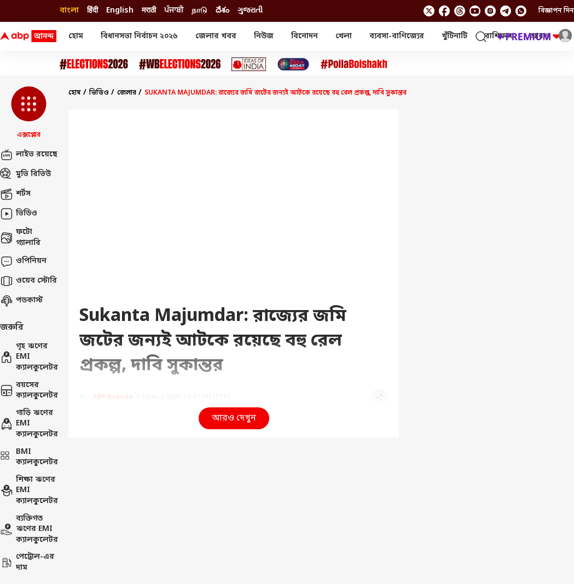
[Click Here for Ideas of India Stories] (248, 64)
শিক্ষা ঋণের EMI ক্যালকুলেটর (28, 490)
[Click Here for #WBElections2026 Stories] (180, 64)
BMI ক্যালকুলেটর (28, 457)
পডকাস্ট (21, 300)
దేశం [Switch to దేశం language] (222, 10)
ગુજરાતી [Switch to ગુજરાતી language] (250, 10)
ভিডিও (18, 213)
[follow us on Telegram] (505, 10)
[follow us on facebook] (444, 10)
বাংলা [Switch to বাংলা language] (69, 10)
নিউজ (264, 36)
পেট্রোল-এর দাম (27, 562)
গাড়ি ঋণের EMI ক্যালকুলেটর (28, 424)
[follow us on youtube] (475, 10)
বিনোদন (304, 36)
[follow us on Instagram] (490, 10)
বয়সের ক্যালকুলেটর (28, 390)
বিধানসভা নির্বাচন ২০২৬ (139, 36)
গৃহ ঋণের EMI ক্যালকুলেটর (28, 357)
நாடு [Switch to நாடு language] (199, 10)
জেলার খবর (215, 36)
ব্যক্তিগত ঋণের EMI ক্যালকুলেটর (28, 529)
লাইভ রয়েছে (28, 154)
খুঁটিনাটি (454, 36)
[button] (29, 113)
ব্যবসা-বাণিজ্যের (396, 36)
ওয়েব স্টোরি (28, 281)
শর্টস (15, 194)
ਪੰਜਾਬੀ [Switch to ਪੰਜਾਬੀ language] (173, 10)
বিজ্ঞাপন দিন (556, 11)
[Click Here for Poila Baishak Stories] (354, 64)
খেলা (343, 36)
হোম (75, 36)
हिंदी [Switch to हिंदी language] (92, 10)
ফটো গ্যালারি (20, 237)
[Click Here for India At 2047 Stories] (293, 64)
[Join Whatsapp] (520, 10)
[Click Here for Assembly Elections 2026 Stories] (94, 64)
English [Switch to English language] (120, 10)
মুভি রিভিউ (25, 174)
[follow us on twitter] (429, 10)
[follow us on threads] (459, 10)
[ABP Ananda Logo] (28, 36)
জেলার (126, 93)
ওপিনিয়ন (23, 261)
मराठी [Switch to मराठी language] (149, 10)
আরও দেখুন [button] (234, 418)
